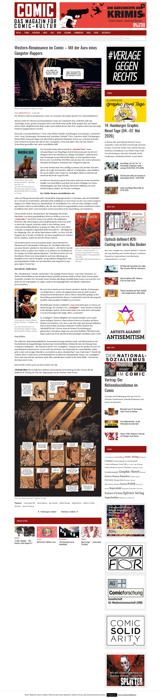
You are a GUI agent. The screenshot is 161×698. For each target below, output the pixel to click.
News (45, 32)
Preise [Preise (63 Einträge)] (137, 484)
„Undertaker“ (21, 219)
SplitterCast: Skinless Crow (46, 542)
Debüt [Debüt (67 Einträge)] (135, 464)
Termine (109, 93)
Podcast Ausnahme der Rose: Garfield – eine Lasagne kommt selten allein (133, 291)
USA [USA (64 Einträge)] (127, 498)
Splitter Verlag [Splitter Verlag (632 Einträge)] (133, 493)
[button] (103, 15)
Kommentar (78, 32)
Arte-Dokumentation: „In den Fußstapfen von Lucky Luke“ (130, 422)
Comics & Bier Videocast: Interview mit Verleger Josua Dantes (132, 434)
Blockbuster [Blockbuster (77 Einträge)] (142, 457)
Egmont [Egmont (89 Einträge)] (120, 467)
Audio (96, 32)
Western (18, 506)
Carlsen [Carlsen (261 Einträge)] (109, 460)
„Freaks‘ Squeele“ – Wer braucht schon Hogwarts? (23, 541)
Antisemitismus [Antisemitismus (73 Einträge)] (109, 457)
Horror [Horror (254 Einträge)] (108, 476)
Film (52, 32)
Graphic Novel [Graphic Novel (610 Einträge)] (129, 471)
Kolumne (67, 32)
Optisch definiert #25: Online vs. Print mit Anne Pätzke (131, 279)
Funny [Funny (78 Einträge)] (141, 468)
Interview (36, 32)
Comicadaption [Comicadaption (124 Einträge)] (119, 461)
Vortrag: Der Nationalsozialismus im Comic (121, 385)
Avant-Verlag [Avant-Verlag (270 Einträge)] (131, 456)
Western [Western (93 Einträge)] (131, 498)
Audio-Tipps (111, 207)
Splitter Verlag (88, 503)
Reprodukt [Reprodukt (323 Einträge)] (115, 488)
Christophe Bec (29, 503)
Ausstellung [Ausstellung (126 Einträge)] (119, 457)
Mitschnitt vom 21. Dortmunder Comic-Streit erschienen (131, 410)
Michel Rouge (65, 503)
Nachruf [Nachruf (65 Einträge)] (133, 480)
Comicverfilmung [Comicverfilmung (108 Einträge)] (111, 464)
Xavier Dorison (28, 506)
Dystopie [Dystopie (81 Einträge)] (140, 464)
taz (56, 365)
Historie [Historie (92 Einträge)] (142, 472)
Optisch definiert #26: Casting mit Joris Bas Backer (125, 241)
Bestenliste (106, 32)
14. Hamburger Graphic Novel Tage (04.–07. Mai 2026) (122, 130)
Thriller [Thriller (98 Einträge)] (122, 498)
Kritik (18, 32)
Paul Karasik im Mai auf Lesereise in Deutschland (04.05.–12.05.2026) (132, 176)
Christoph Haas (24, 113)
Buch (59, 32)
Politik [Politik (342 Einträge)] (132, 484)
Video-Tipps (110, 347)
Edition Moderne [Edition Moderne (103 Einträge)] (111, 467)
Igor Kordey (53, 503)
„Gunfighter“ (74, 307)
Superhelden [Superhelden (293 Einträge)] (112, 497)
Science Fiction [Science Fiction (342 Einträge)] (114, 493)
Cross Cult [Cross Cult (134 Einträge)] (122, 464)
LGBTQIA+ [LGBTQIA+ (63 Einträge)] (137, 476)
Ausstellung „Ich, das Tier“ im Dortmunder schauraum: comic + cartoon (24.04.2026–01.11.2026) (132, 165)
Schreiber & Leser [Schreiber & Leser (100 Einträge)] (136, 488)
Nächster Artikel (69, 511)
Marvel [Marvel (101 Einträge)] (122, 480)
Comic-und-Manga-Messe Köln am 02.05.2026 (132, 189)
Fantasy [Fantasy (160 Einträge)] (127, 467)
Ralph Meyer (77, 503)
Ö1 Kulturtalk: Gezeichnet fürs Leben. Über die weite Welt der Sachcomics (133, 267)
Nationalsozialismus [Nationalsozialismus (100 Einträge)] (112, 484)
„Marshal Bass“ (79, 149)
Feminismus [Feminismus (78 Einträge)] (135, 468)
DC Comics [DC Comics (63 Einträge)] (130, 464)
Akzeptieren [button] (112, 695)
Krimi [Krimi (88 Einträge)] (132, 477)
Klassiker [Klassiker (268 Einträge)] (125, 476)
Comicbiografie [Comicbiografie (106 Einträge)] (132, 461)
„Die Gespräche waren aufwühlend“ (66, 543)
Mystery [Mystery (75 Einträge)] (127, 480)
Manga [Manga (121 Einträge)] (116, 480)
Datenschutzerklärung (127, 695)
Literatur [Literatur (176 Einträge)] (109, 479)
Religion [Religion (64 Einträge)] (107, 488)
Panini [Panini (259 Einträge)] (123, 483)
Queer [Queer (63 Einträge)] (141, 484)
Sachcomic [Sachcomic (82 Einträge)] (125, 489)
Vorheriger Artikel (47, 511)
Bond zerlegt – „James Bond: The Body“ (91, 543)
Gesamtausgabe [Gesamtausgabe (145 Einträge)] (111, 472)
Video (89, 32)
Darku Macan (42, 503)
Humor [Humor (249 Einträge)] (116, 476)
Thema (26, 32)
